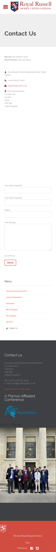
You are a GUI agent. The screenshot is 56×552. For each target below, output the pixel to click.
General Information (14, 297)
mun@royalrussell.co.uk (15, 86)
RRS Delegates (12, 309)
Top (27, 542)
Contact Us (13, 328)
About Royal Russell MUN (16, 291)
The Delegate (11, 316)
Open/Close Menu (5, 6)
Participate (10, 303)
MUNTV (9, 322)
